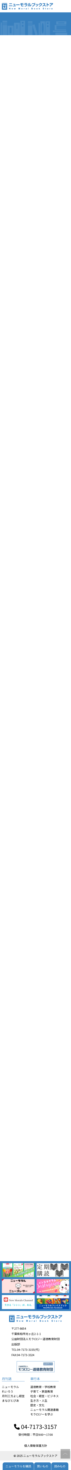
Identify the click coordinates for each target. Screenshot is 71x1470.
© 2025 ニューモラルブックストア (35, 1456)
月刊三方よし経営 (13, 1396)
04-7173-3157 (35, 1426)
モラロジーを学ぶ (41, 1414)
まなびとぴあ (10, 1400)
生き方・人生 (38, 1400)
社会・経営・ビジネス (44, 1396)
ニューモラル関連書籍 (44, 1410)
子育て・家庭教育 (41, 1391)
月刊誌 (7, 1378)
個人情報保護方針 (35, 1446)
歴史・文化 (37, 1405)
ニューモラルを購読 (18, 1466)
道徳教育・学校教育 (43, 1387)
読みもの (60, 1466)
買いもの (42, 1466)
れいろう (7, 1391)
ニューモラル (10, 1387)
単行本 (35, 1378)
